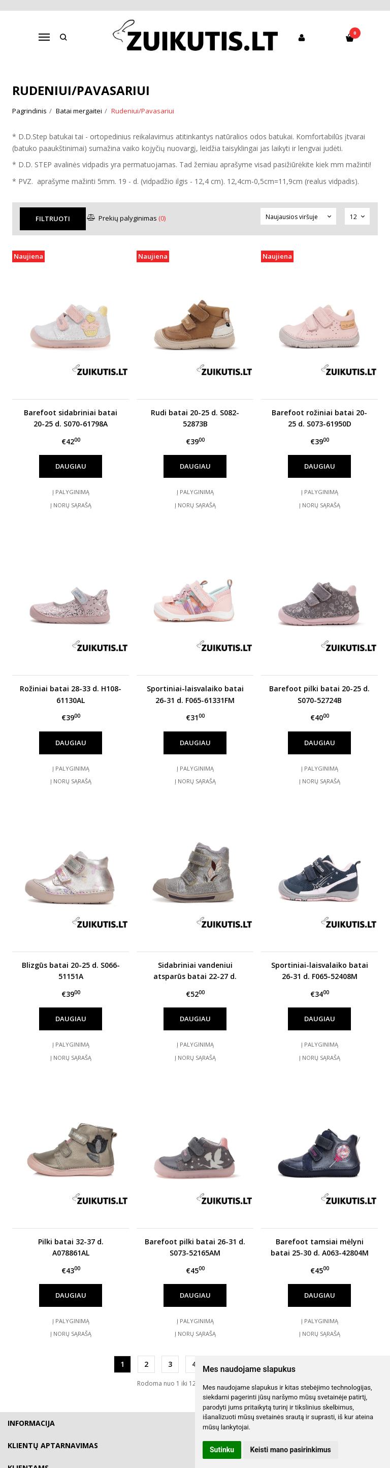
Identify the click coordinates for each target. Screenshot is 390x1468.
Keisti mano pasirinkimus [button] (290, 1450)
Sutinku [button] (222, 1450)
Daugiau (70, 466)
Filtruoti (53, 218)
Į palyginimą (70, 492)
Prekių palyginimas (128, 218)
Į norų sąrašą (70, 505)
